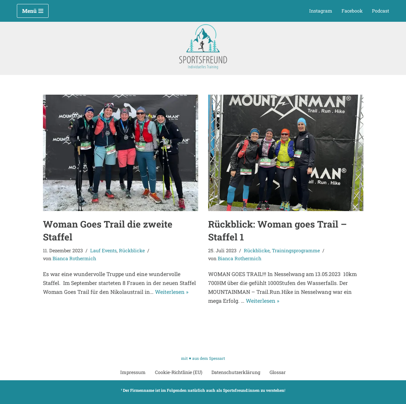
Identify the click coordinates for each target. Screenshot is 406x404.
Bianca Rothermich (74, 258)
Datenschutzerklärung (235, 372)
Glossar (278, 372)
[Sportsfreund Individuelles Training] (203, 46)
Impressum (133, 372)
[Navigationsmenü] (33, 11)
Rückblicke (132, 250)
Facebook (352, 11)
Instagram (320, 11)
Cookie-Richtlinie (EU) (178, 372)
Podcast (380, 11)
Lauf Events (103, 250)
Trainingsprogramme (296, 250)
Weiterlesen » (171, 291)
